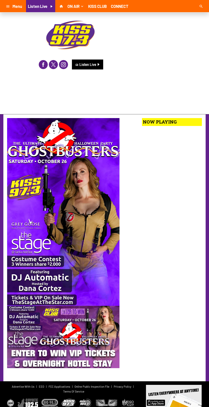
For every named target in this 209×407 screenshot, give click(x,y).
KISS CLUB (97, 6)
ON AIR (75, 6)
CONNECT (119, 6)
